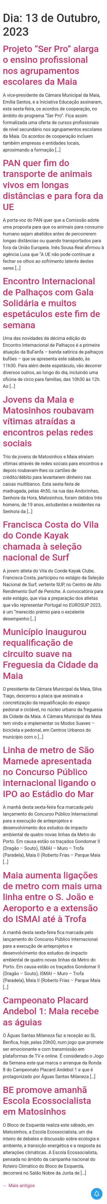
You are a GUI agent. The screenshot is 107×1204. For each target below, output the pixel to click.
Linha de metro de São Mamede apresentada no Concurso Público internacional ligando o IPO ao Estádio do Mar (49, 772)
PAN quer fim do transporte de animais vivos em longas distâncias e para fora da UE (53, 185)
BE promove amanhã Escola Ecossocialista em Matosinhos (47, 1100)
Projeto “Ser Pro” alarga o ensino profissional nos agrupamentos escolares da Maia (51, 65)
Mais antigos (19, 1185)
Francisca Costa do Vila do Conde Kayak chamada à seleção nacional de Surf (51, 541)
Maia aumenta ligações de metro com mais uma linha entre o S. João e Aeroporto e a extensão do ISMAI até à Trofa (52, 897)
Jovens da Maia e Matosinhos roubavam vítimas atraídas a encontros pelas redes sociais (48, 421)
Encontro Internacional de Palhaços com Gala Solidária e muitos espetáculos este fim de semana (51, 303)
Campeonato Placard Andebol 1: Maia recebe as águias (51, 1011)
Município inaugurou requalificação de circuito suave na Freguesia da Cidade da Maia (50, 653)
